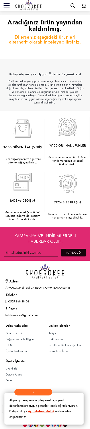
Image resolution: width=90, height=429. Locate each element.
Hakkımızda (56, 339)
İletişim (53, 333)
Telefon (12, 295)
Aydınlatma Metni (41, 411)
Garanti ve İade (58, 351)
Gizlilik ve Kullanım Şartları (65, 345)
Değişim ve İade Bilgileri (20, 339)
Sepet (9, 380)
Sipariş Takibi (14, 333)
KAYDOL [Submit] (74, 252)
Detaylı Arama (14, 375)
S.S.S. (9, 345)
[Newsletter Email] (31, 252)
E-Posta (12, 309)
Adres (12, 281)
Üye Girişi (12, 369)
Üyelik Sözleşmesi (16, 351)
